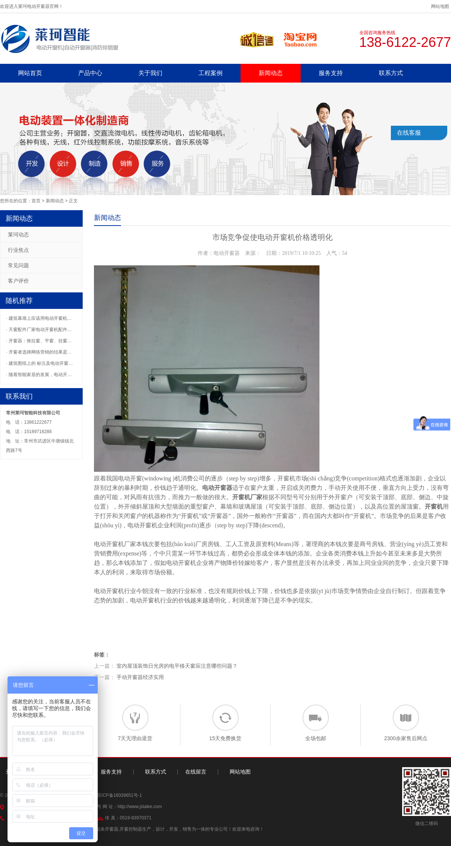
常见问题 (18, 265)
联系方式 (391, 73)
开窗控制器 (131, 829)
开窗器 (219, 516)
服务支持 (331, 73)
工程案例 (210, 73)
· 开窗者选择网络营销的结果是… (39, 352)
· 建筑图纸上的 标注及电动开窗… (39, 363)
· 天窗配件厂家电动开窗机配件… (39, 329)
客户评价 (18, 281)
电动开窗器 (217, 488)
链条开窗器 (107, 829)
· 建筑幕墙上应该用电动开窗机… (39, 318)
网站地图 (440, 6)
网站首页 (30, 73)
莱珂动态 (18, 235)
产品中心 (90, 73)
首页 (36, 200)
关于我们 (150, 73)
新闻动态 (271, 73)
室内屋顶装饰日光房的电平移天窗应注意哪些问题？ (177, 666)
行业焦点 (18, 250)
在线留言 (195, 772)
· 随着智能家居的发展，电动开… (39, 374)
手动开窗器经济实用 (140, 677)
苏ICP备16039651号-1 (119, 795)
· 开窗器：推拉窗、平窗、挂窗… (39, 340)
